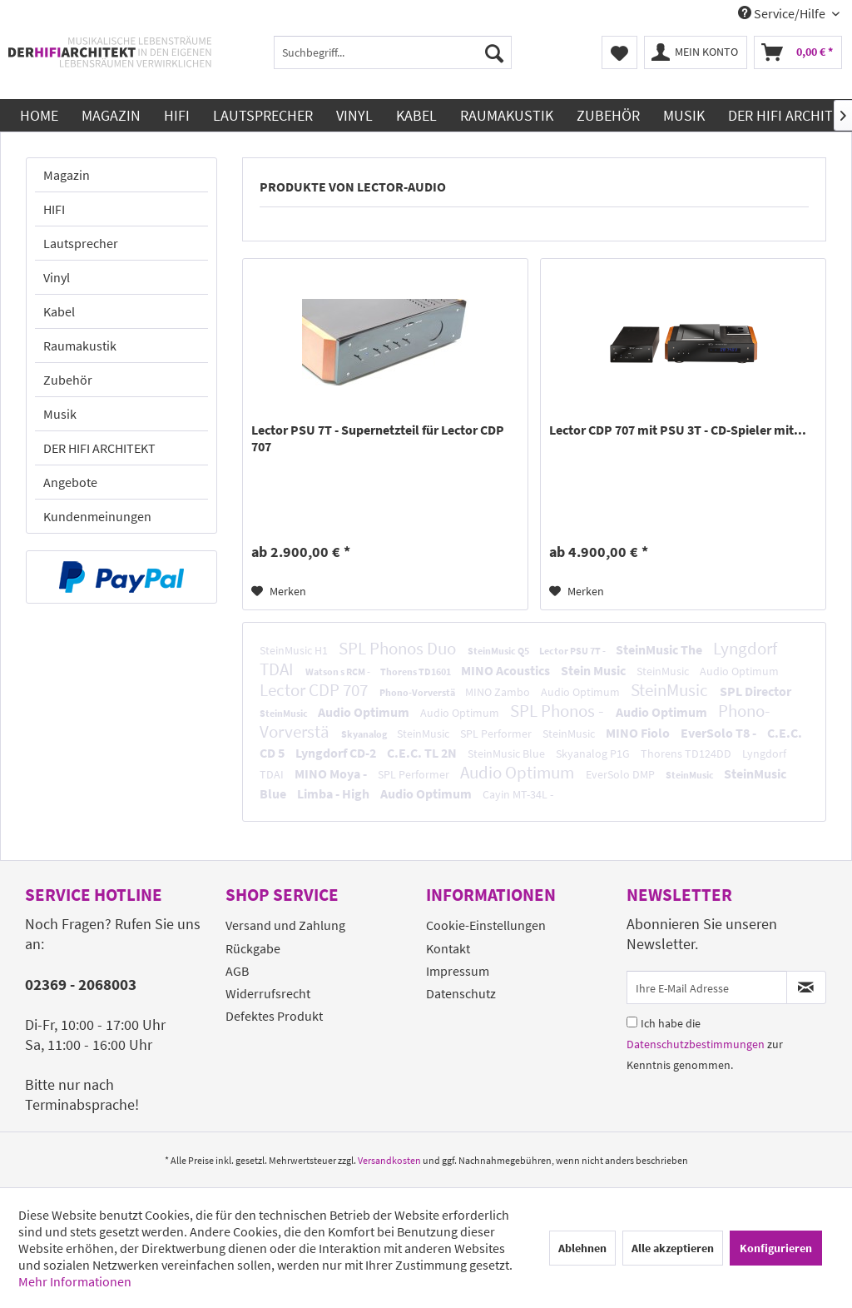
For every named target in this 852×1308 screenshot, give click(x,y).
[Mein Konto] (695, 52)
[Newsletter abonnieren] (806, 987)
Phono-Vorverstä (418, 692)
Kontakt (448, 948)
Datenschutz (461, 993)
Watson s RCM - (338, 671)
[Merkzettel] (619, 52)
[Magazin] (111, 115)
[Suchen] (494, 52)
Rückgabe (252, 948)
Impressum (457, 970)
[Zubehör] (608, 115)
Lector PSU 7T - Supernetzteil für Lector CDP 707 (377, 438)
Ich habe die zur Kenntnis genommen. (705, 1044)
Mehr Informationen (74, 1281)
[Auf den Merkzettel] (278, 591)
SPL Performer (497, 733)
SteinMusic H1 (295, 650)
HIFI (54, 209)
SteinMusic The (660, 649)
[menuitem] (393, 52)
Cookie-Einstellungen (486, 925)
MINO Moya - (332, 773)
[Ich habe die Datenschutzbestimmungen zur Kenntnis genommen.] (632, 1022)
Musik (60, 413)
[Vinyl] (354, 115)
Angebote (70, 482)
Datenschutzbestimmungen (696, 1044)
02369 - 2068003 (80, 984)
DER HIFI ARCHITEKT (99, 448)
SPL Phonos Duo (399, 648)
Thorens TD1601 (416, 671)
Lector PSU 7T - (573, 650)
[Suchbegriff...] (393, 52)
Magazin (66, 175)
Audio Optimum (739, 671)
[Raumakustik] (506, 115)
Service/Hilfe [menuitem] (783, 13)
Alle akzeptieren (673, 1248)
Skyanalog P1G (594, 753)
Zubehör (67, 379)
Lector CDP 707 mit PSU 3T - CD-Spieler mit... (677, 429)
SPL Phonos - (558, 710)
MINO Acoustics (506, 670)
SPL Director (755, 691)
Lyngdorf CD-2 (337, 752)
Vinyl (56, 277)
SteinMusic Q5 (499, 650)
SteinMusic (664, 671)
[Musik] (683, 115)
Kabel (59, 311)
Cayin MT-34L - (518, 794)
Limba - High (334, 793)
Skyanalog (365, 734)
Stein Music (594, 670)
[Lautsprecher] (262, 115)
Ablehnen (582, 1248)
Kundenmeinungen (97, 516)
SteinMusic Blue (507, 753)
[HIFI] (176, 115)
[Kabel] (416, 115)
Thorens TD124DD (687, 753)
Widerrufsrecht (267, 993)
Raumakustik (79, 345)
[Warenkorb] (798, 52)
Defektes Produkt (274, 1015)
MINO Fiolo (639, 732)
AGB (237, 970)
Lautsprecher (80, 243)
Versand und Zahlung (285, 925)
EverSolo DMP (621, 774)
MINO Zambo (498, 691)
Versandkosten (389, 1160)
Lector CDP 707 (315, 690)
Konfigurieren (776, 1248)
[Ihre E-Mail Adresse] (707, 987)
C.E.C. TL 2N (423, 752)
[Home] (39, 115)
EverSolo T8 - (720, 732)
